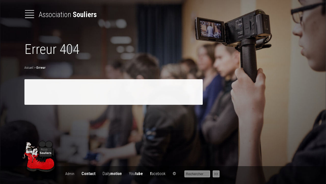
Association (60, 14)
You (136, 173)
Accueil (28, 68)
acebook (158, 173)
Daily (112, 173)
